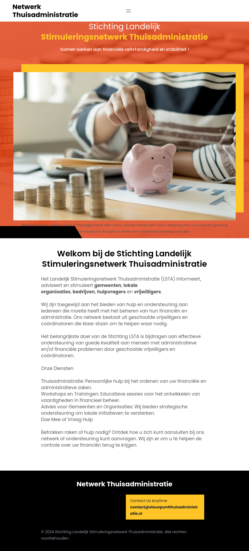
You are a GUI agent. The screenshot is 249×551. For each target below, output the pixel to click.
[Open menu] (128, 10)
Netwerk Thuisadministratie (45, 10)
